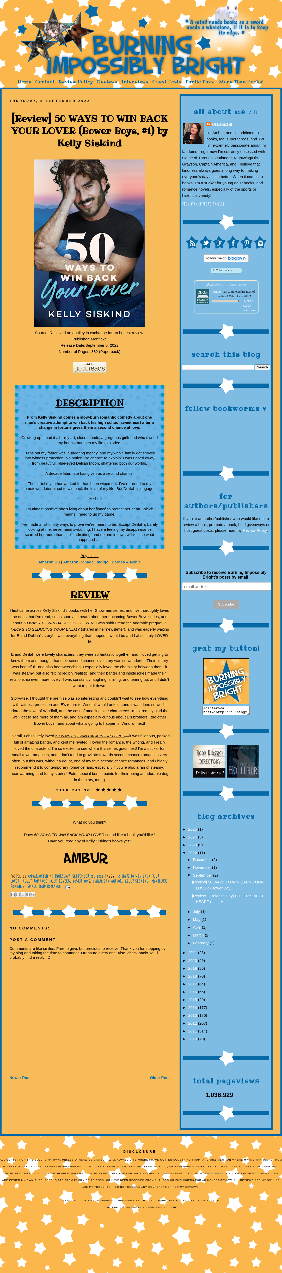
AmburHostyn (222, 125)
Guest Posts (166, 81)
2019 (193, 970)
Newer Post (20, 1077)
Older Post (160, 1077)
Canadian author (107, 881)
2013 (193, 1017)
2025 (193, 831)
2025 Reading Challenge (226, 284)
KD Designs (214, 1175)
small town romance (44, 886)
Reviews (107, 81)
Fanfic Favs (199, 81)
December (202, 861)
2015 (193, 1001)
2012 (193, 1025)
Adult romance (34, 881)
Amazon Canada (78, 562)
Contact (44, 81)
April (197, 929)
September (203, 877)
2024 (193, 838)
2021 (193, 954)
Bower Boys (81, 881)
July (197, 913)
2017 (193, 985)
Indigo (102, 562)
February (201, 944)
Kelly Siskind (137, 881)
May (197, 921)
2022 (193, 854)
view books (250, 310)
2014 (193, 1009)
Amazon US (49, 562)
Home (24, 81)
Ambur (217, 291)
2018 (193, 977)
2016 (193, 993)
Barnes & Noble (126, 562)
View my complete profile (203, 204)
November (202, 869)
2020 (193, 962)
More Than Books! (241, 81)
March (199, 936)
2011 (193, 1032)
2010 (193, 1040)
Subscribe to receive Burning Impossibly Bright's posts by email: (226, 574)
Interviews (134, 81)
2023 (193, 846)
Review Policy (75, 81)
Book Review (60, 881)
